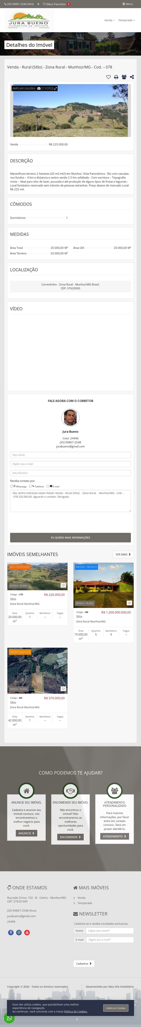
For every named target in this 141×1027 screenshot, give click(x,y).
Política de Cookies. (76, 1011)
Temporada (126, 20)
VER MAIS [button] (123, 554)
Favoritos (54, 4)
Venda (109, 20)
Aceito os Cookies (115, 1008)
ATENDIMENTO (114, 836)
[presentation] (38, 522)
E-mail (56, 486)
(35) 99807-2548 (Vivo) (21, 4)
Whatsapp (21, 486)
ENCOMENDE (70, 837)
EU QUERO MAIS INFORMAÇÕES (70, 537)
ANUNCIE (27, 833)
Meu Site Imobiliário (121, 986)
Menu (127, 4)
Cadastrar (84, 963)
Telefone (39, 486)
